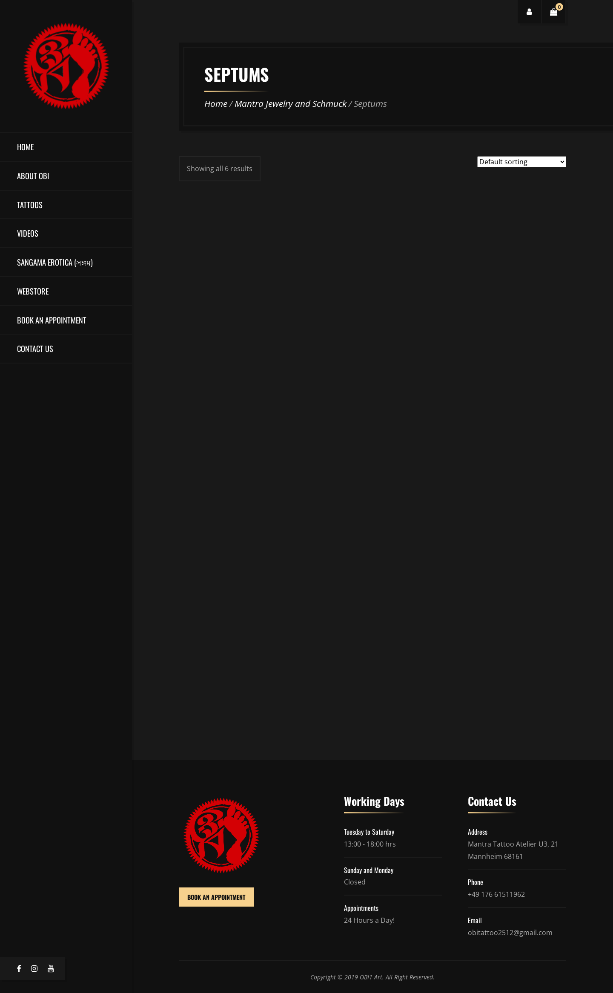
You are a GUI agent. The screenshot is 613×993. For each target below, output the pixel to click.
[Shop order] (521, 161)
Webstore (33, 291)
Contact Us (35, 348)
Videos (27, 233)
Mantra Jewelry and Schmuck (291, 103)
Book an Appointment (51, 320)
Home (25, 146)
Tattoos (30, 204)
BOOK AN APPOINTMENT (216, 897)
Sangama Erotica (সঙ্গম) (55, 262)
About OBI (33, 175)
